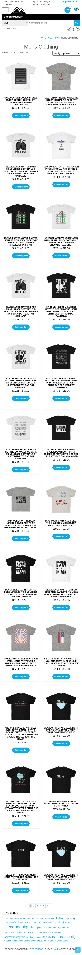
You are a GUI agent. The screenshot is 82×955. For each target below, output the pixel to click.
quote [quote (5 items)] (38, 932)
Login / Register (70, 1)
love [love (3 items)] (43, 927)
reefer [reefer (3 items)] (45, 932)
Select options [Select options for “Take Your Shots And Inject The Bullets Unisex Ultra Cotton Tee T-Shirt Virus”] (61, 536)
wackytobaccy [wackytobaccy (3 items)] (50, 941)
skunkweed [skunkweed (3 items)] (31, 937)
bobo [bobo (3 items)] (25, 918)
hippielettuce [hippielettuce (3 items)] (65, 922)
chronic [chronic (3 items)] (51, 918)
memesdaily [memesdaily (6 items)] (23, 932)
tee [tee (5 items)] (45, 937)
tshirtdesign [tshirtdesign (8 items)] (69, 937)
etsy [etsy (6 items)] (73, 918)
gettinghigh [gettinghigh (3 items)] (44, 922)
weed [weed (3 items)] (59, 941)
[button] (41, 17)
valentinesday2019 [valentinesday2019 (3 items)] (34, 941)
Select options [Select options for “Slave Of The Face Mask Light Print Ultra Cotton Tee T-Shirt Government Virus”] (61, 743)
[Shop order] (66, 53)
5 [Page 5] (43, 906)
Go (76, 23)
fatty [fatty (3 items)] (6, 922)
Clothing (53, 38)
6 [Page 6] (47, 906)
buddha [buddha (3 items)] (35, 918)
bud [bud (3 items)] (29, 918)
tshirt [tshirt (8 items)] (55, 937)
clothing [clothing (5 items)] (59, 918)
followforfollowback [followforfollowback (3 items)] (17, 922)
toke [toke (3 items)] (50, 937)
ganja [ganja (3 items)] (35, 922)
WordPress (36, 949)
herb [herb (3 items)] (57, 922)
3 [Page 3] (37, 906)
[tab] (41, 17)
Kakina (57, 949)
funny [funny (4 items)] (29, 922)
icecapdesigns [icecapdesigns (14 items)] (18, 926)
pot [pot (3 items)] (33, 932)
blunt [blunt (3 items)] (20, 918)
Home (43, 38)
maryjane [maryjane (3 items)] (59, 927)
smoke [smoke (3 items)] (40, 937)
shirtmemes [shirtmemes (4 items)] (54, 932)
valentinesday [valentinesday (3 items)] (19, 941)
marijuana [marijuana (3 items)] (50, 927)
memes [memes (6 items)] (9, 932)
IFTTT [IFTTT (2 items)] (34, 928)
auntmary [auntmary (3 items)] (12, 918)
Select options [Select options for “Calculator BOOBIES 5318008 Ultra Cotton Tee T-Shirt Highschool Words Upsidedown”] (21, 115)
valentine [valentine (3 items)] (8, 941)
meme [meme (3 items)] (67, 927)
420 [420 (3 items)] (6, 918)
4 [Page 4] (40, 906)
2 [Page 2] (33, 906)
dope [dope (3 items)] (67, 918)
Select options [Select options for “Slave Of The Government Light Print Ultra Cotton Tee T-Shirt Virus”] (61, 817)
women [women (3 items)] (66, 941)
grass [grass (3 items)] (51, 922)
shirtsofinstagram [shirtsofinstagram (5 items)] (14, 937)
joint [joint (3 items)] (39, 927)
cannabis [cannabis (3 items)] (43, 918)
